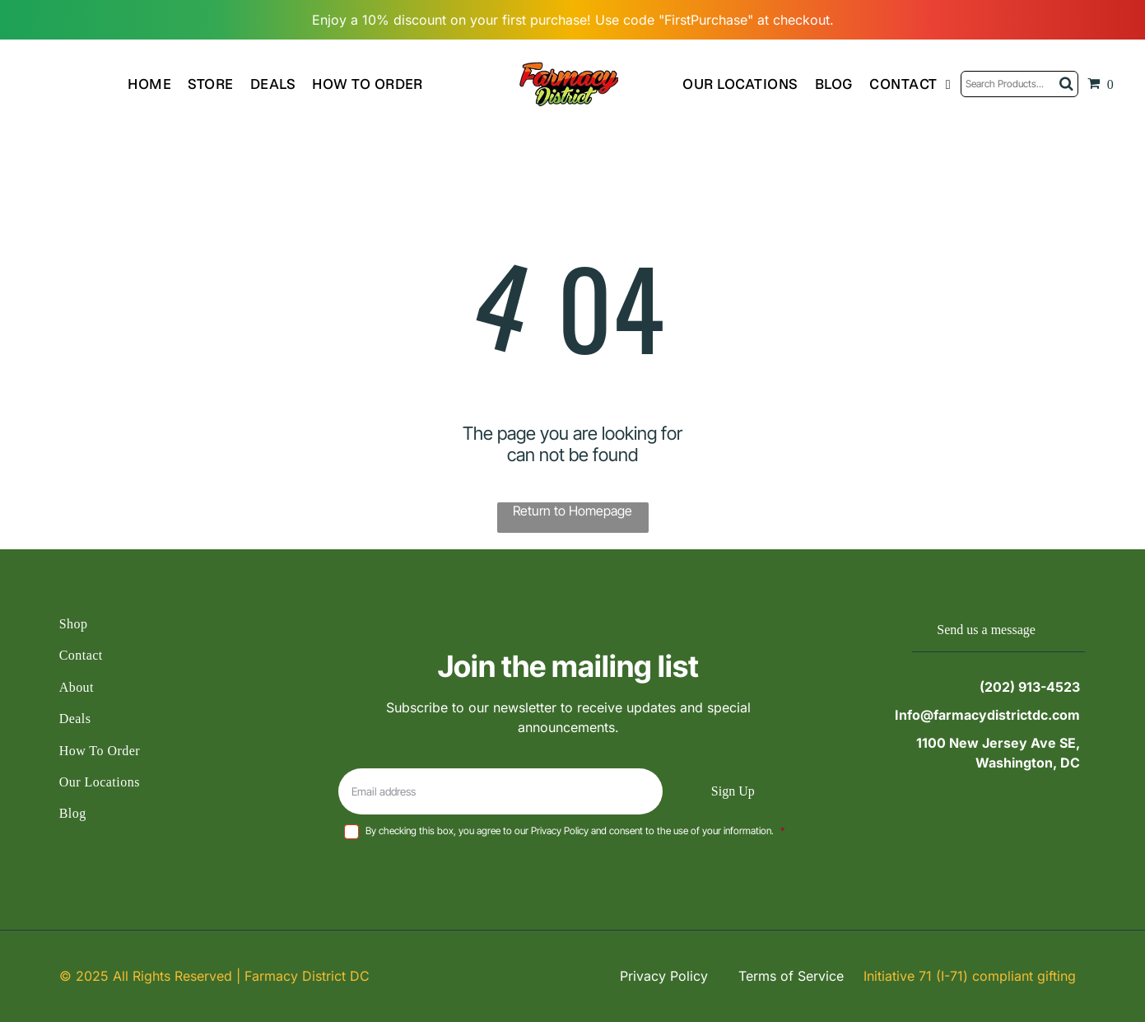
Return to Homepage (572, 510)
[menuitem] (158, 83)
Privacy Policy (664, 976)
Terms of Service (791, 976)
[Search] (1019, 84)
